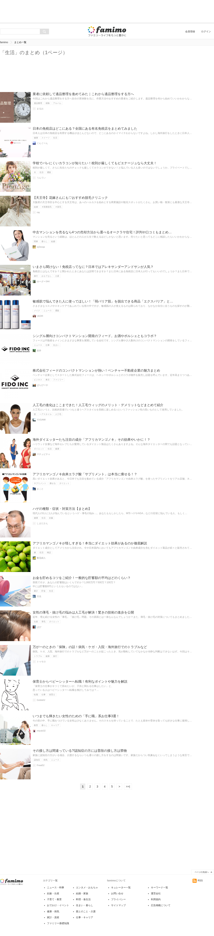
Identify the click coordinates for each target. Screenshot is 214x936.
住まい (56, 345)
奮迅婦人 (41, 558)
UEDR (40, 316)
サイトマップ (118, 905)
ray (38, 212)
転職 (36, 694)
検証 (49, 552)
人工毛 (58, 414)
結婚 (36, 207)
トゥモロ (41, 661)
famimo (4, 42)
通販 (49, 172)
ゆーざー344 (43, 281)
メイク (37, 310)
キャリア (55, 725)
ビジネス (38, 380)
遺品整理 (38, 103)
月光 (39, 596)
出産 (36, 621)
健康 (36, 138)
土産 (57, 276)
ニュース (47, 310)
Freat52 (41, 765)
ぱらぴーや (42, 385)
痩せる (53, 483)
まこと (40, 489)
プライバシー (118, 899)
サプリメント (40, 483)
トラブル (38, 656)
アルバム (57, 103)
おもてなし (46, 276)
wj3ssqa (41, 247)
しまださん (42, 523)
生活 (55, 138)
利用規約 (156, 899)
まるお (40, 108)
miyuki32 (41, 730)
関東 (36, 241)
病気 (45, 760)
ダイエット (39, 449)
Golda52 (41, 700)
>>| (128, 786)
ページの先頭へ (202, 872)
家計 (36, 591)
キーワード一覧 (159, 887)
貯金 (43, 591)
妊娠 (51, 518)
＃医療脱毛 (46, 207)
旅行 (36, 276)
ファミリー (58, 380)
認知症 (37, 760)
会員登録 (190, 31)
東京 (48, 380)
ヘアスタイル (45, 414)
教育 (36, 725)
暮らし (44, 241)
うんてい (41, 177)
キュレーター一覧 (121, 887)
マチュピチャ (43, 454)
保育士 (52, 694)
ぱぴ (39, 627)
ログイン (206, 31)
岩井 (39, 350)
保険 (48, 103)
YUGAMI (41, 419)
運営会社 (156, 893)
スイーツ (45, 138)
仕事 (48, 345)
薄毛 (43, 621)
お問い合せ (117, 893)
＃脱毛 (58, 207)
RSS (198, 880)
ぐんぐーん (42, 143)
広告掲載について (161, 905)
